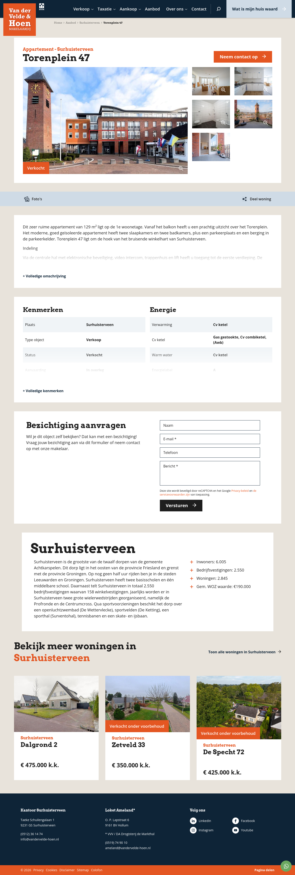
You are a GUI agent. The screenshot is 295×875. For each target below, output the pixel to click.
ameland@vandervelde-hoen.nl (128, 848)
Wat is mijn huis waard (255, 9)
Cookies (51, 870)
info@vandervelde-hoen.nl (40, 839)
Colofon (96, 870)
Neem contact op (239, 57)
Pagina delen (264, 870)
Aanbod (71, 22)
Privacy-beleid (240, 491)
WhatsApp (286, 866)
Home (58, 22)
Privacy (38, 870)
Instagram (206, 830)
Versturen (177, 505)
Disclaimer (67, 870)
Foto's (37, 199)
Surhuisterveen (89, 22)
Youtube (247, 830)
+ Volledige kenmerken (43, 390)
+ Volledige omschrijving (44, 276)
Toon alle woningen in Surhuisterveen (242, 652)
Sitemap (83, 870)
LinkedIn (205, 821)
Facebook (248, 821)
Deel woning (260, 199)
